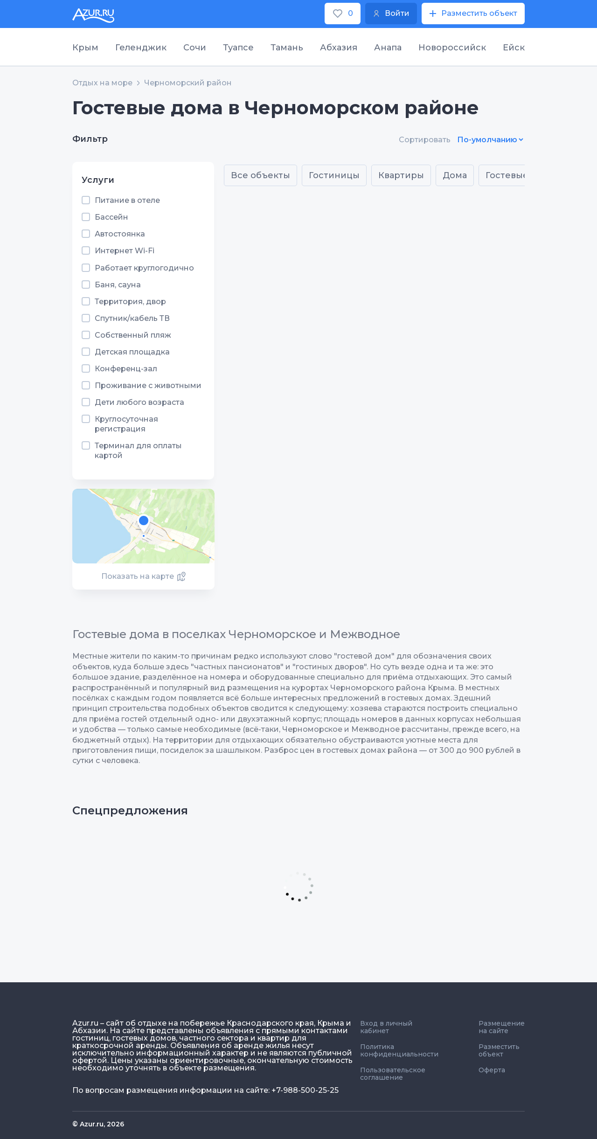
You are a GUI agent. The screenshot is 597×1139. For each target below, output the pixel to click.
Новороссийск (452, 47)
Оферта (492, 1070)
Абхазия (338, 47)
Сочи (194, 47)
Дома (455, 175)
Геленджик (141, 47)
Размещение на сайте (502, 1027)
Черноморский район (188, 83)
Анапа (388, 47)
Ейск (514, 47)
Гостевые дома (520, 175)
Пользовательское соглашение (392, 1074)
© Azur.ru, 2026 (98, 1124)
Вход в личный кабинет (386, 1027)
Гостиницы (334, 175)
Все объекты (260, 175)
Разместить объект (499, 1050)
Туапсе (238, 47)
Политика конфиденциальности (399, 1050)
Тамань (287, 47)
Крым (85, 47)
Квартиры (401, 175)
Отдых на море (102, 83)
